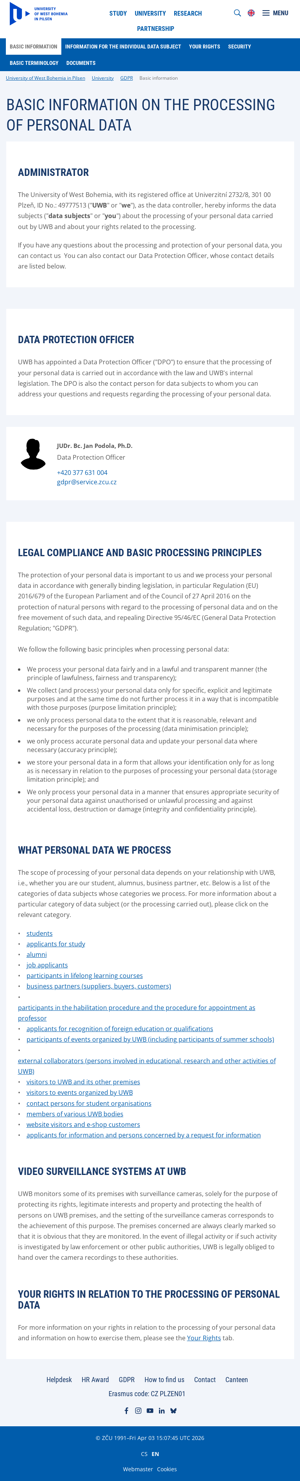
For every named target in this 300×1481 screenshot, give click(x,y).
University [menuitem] (150, 13)
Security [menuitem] (239, 46)
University (103, 78)
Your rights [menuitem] (204, 46)
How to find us (164, 1379)
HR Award (95, 1379)
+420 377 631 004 (82, 472)
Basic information (158, 78)
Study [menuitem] (118, 13)
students (40, 933)
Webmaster (138, 1469)
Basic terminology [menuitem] (34, 63)
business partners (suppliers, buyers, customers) (99, 986)
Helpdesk (59, 1379)
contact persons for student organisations (89, 1103)
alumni (37, 954)
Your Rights (204, 1338)
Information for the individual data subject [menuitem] (123, 46)
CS (144, 1453)
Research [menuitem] (188, 13)
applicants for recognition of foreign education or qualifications (120, 1028)
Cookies (167, 1469)
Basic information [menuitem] (33, 46)
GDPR (126, 78)
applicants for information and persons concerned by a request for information (144, 1135)
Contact (205, 1379)
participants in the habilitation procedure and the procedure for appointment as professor (136, 1013)
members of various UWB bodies (75, 1114)
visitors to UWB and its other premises (83, 1082)
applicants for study (56, 944)
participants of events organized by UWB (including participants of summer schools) (150, 1039)
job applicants (47, 965)
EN (155, 1453)
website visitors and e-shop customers (83, 1124)
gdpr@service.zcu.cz (87, 482)
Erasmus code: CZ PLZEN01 (147, 1394)
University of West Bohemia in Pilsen (45, 78)
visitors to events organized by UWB (80, 1092)
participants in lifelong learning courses (85, 975)
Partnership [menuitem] (155, 28)
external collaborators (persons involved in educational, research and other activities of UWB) (147, 1066)
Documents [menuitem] (81, 63)
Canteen (236, 1379)
